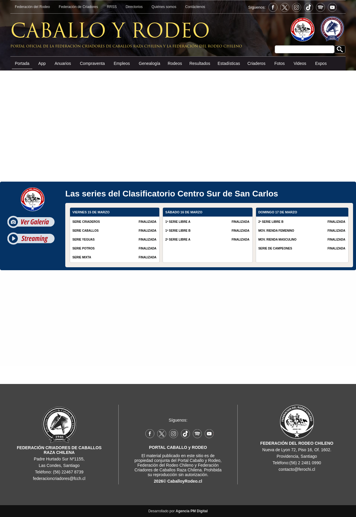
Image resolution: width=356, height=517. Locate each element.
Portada (22, 63)
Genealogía (149, 63)
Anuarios (63, 63)
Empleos (122, 63)
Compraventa (92, 63)
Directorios (134, 7)
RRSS (112, 7)
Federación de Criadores (78, 7)
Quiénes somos (164, 7)
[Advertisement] (178, 119)
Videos (300, 63)
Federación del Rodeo (32, 7)
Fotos (279, 63)
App (42, 63)
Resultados (199, 63)
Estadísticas (228, 63)
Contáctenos (195, 7)
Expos (321, 63)
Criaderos (256, 63)
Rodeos (175, 63)
